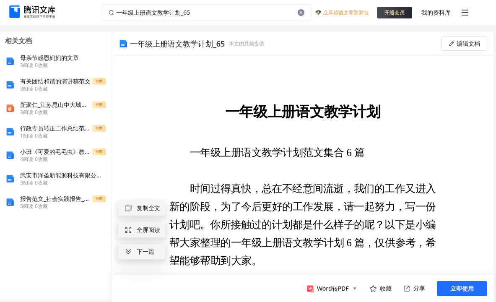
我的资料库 (436, 12)
